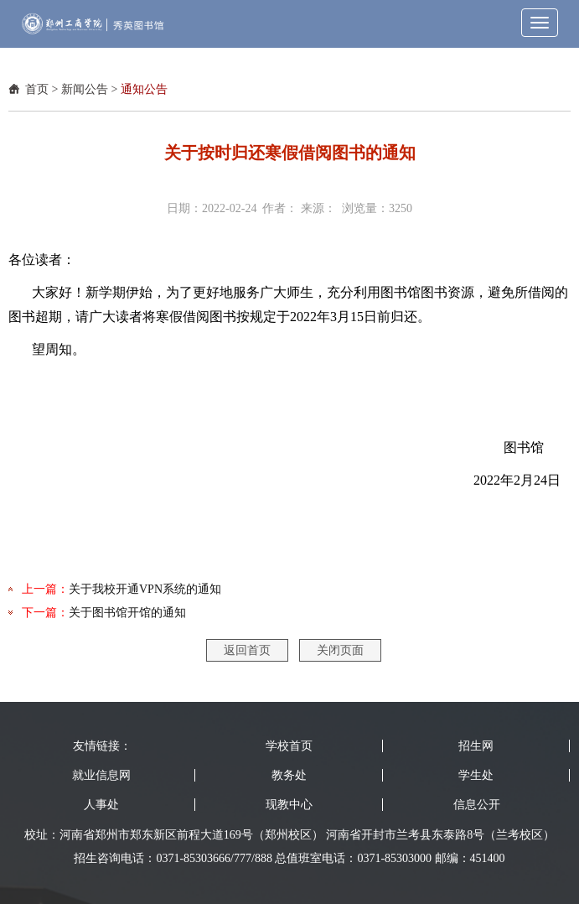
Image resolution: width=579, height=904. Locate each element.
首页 (37, 89)
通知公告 (144, 89)
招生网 (476, 746)
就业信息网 (101, 775)
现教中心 (289, 804)
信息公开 (476, 804)
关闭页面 (340, 650)
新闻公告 (84, 89)
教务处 (289, 775)
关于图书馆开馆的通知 (127, 612)
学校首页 (289, 746)
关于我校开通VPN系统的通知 (145, 589)
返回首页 (247, 650)
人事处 (101, 804)
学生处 (476, 775)
